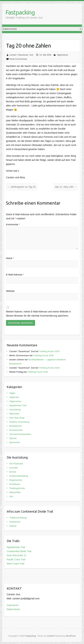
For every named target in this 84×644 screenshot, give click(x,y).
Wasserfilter (15, 492)
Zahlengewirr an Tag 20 (22, 186)
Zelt (11, 496)
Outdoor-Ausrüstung (19, 422)
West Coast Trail (15, 563)
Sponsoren (14, 442)
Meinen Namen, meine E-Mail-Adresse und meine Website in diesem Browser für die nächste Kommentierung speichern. (38, 313)
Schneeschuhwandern (20, 434)
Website (10, 291)
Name (10, 258)
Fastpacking (20, 12)
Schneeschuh (16, 430)
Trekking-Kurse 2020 (49, 351)
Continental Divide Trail (19, 551)
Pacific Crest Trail (16, 559)
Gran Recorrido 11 (16, 555)
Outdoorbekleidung (18, 476)
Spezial (13, 438)
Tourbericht (14, 521)
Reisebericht (15, 426)
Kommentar (13, 224)
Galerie (12, 526)
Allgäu (12, 393)
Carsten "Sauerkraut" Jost (21, 55)
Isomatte (13, 467)
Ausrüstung (15, 409)
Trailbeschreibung (18, 517)
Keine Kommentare (18, 59)
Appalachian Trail (17, 405)
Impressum (12, 605)
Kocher (12, 472)
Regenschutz (15, 480)
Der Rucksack (16, 463)
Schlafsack (14, 484)
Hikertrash (14, 413)
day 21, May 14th (65, 186)
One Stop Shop (16, 417)
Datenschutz (13, 609)
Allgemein (14, 397)
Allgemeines (62, 55)
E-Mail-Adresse (15, 274)
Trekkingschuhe (17, 488)
